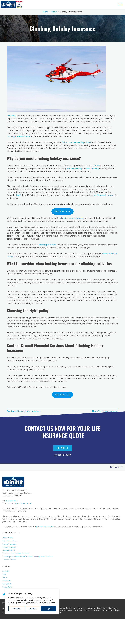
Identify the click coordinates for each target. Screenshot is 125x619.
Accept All (48, 609)
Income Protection (9, 544)
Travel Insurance (8, 550)
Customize (16, 609)
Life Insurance (7, 537)
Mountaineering (74, 168)
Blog (4, 574)
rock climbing (92, 168)
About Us (5, 571)
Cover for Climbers (9, 560)
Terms (4, 577)
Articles (54, 12)
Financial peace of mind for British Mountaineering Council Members (27, 557)
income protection (47, 244)
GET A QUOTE (62, 394)
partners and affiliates (45, 526)
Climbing (11, 115)
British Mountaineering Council (76, 142)
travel (97, 165)
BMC (18, 195)
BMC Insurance (62, 211)
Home (45, 12)
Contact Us (6, 580)
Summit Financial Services (8, 4)
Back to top (116, 467)
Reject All (32, 609)
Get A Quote (62, 448)
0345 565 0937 (11, 501)
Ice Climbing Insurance (104, 195)
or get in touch (62, 454)
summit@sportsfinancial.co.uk (20, 503)
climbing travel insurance (18, 136)
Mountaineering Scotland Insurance (15, 553)
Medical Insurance (9, 547)
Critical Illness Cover (9, 541)
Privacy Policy (7, 587)
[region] (32, 601)
